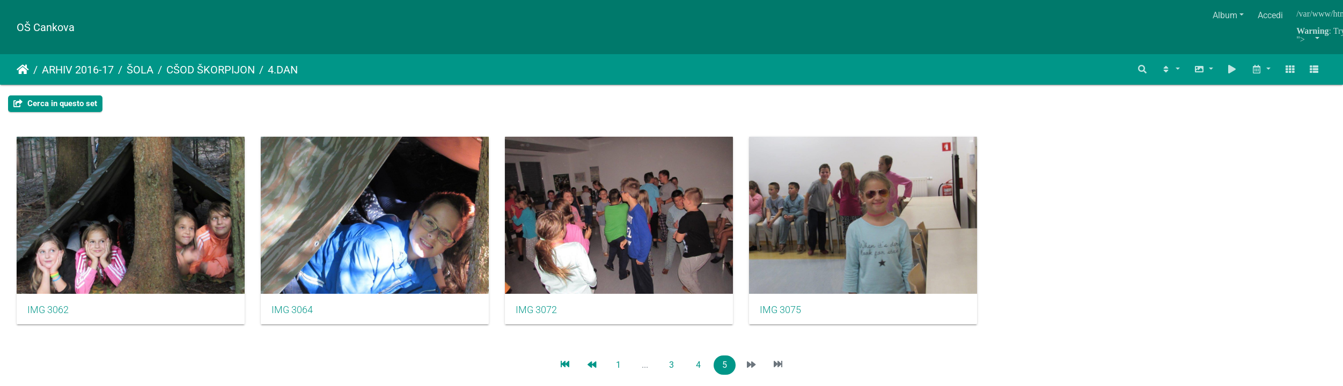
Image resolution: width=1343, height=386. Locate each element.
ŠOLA (140, 69)
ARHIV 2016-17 (78, 69)
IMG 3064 (277, 299)
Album (1225, 15)
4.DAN (283, 69)
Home (23, 70)
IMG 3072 (506, 299)
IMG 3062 (48, 299)
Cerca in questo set (55, 103)
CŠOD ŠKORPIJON (210, 69)
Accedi (1270, 15)
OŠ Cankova (46, 27)
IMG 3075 (736, 299)
